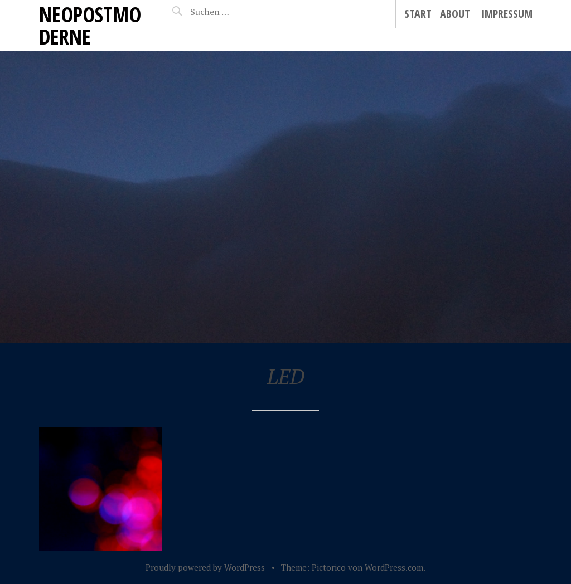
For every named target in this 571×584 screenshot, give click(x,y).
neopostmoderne (90, 25)
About (455, 13)
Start (418, 13)
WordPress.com (394, 567)
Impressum (507, 13)
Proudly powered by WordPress (205, 567)
